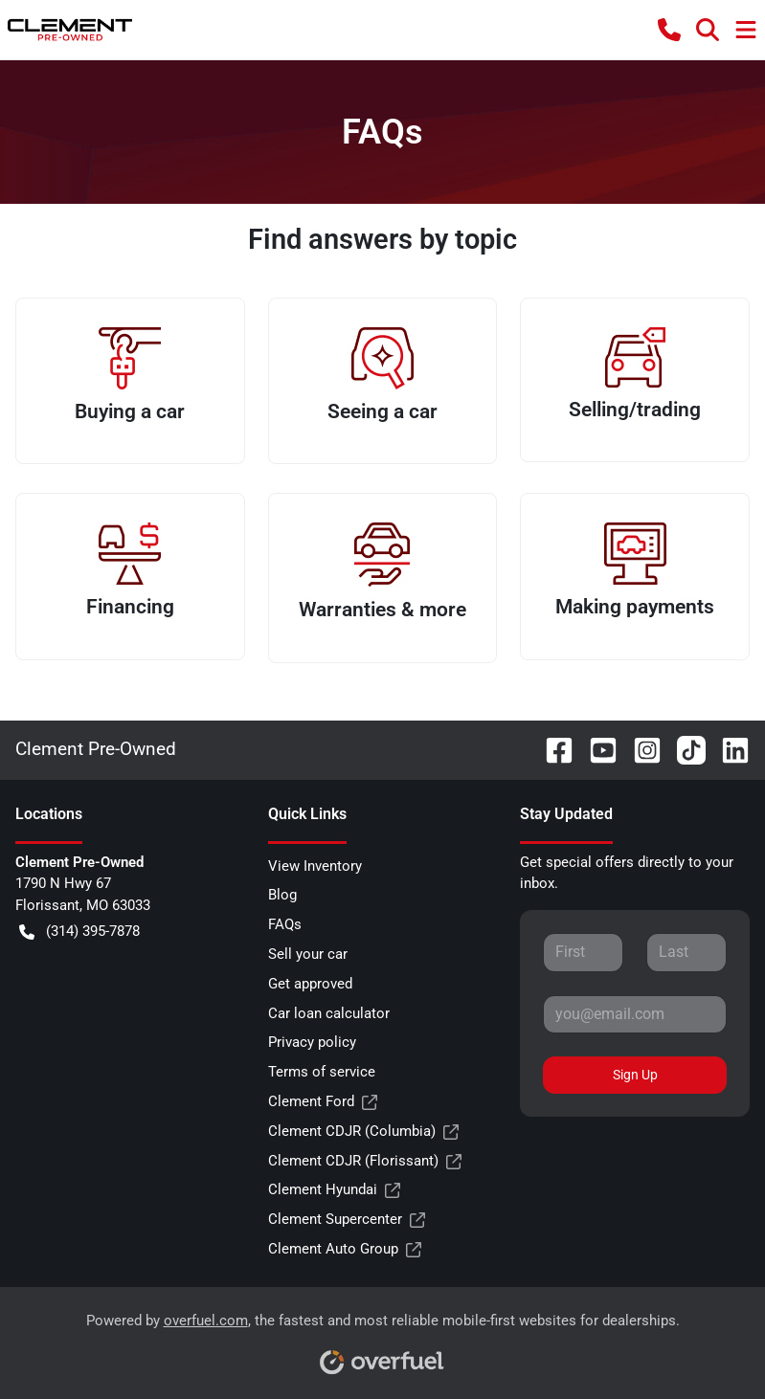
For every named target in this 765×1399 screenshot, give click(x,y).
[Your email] (635, 1014)
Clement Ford (322, 1102)
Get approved (310, 983)
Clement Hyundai (334, 1190)
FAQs (285, 924)
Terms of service (321, 1071)
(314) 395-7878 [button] (79, 932)
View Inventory (315, 866)
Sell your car (308, 954)
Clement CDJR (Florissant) (364, 1161)
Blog (282, 894)
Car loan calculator (329, 1013)
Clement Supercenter (346, 1220)
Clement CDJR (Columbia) (363, 1132)
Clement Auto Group (344, 1249)
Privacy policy (312, 1042)
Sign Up (635, 1074)
